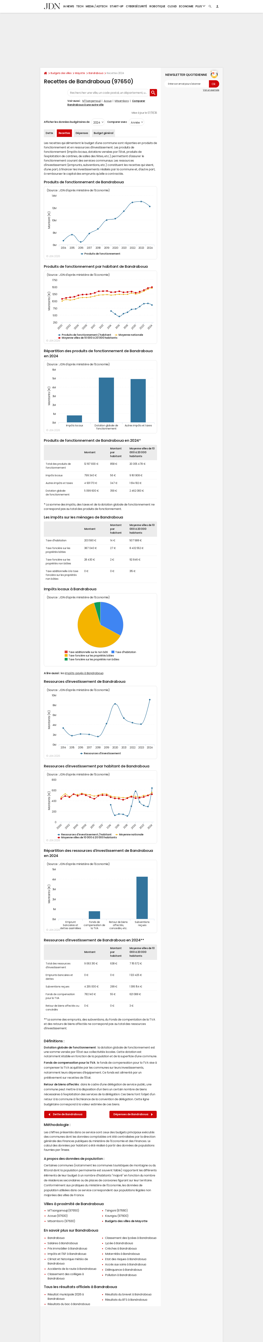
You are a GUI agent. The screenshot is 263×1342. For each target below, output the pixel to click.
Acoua (108, 101)
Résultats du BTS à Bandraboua (126, 1299)
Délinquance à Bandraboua (123, 1269)
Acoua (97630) (57, 1215)
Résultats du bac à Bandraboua (68, 1304)
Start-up (116, 6)
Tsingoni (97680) (116, 1210)
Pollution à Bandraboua (120, 1274)
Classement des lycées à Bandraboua (130, 1237)
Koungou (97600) (117, 1215)
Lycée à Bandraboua (119, 1243)
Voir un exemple (211, 90)
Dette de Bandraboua (65, 1114)
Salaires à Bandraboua (62, 1243)
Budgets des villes (61, 73)
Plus (200, 6)
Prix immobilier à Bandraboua (67, 1248)
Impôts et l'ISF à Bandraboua (66, 1253)
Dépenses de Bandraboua (133, 1114)
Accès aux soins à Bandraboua (125, 1264)
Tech (79, 6)
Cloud (172, 6)
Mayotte (80, 73)
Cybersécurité (136, 6)
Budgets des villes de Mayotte (126, 1221)
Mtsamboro (122, 101)
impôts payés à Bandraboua (84, 673)
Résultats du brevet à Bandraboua (128, 1294)
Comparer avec (117, 122)
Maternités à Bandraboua (122, 1253)
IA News (68, 6)
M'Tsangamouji (91, 101)
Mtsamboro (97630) (61, 1221)
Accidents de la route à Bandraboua (71, 1268)
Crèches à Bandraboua (120, 1248)
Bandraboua (96, 73)
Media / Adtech (96, 6)
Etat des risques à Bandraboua (125, 1259)
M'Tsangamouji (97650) (63, 1210)
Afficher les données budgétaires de (66, 122)
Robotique (157, 6)
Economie (186, 6)
